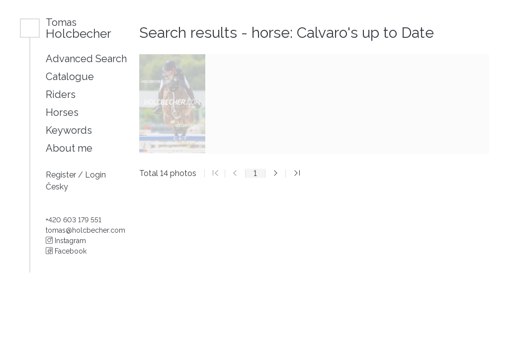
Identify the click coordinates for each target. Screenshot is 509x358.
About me (69, 148)
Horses (62, 112)
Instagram (66, 241)
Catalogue (70, 77)
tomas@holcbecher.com (85, 230)
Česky (57, 186)
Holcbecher (78, 28)
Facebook (66, 251)
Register (62, 174)
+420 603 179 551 (73, 220)
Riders (61, 94)
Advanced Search (86, 59)
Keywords (69, 130)
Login (95, 174)
